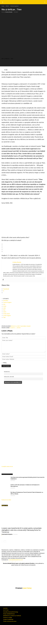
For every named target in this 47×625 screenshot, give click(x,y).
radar (4, 308)
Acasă (3, 6)
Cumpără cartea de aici (7, 466)
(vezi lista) (27, 588)
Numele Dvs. (7, 371)
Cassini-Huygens (7, 302)
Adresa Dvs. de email (9, 376)
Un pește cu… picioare (15, 327)
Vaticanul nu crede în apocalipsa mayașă (20, 326)
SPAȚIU (7, 6)
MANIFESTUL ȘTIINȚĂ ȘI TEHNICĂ (12, 615)
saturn (4, 311)
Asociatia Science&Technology (10, 612)
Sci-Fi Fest (5, 610)
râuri (4, 310)
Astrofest (5, 608)
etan (4, 304)
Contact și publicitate (8, 619)
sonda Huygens (7, 315)
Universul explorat (14, 6)
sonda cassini (6, 313)
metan (4, 306)
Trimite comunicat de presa (9, 621)
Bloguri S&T (5, 505)
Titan (4, 317)
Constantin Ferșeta (7, 534)
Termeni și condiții (7, 617)
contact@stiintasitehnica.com (16, 559)
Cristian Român (8, 12)
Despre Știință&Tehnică (9, 613)
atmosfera (5, 300)
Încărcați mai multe (6, 499)
